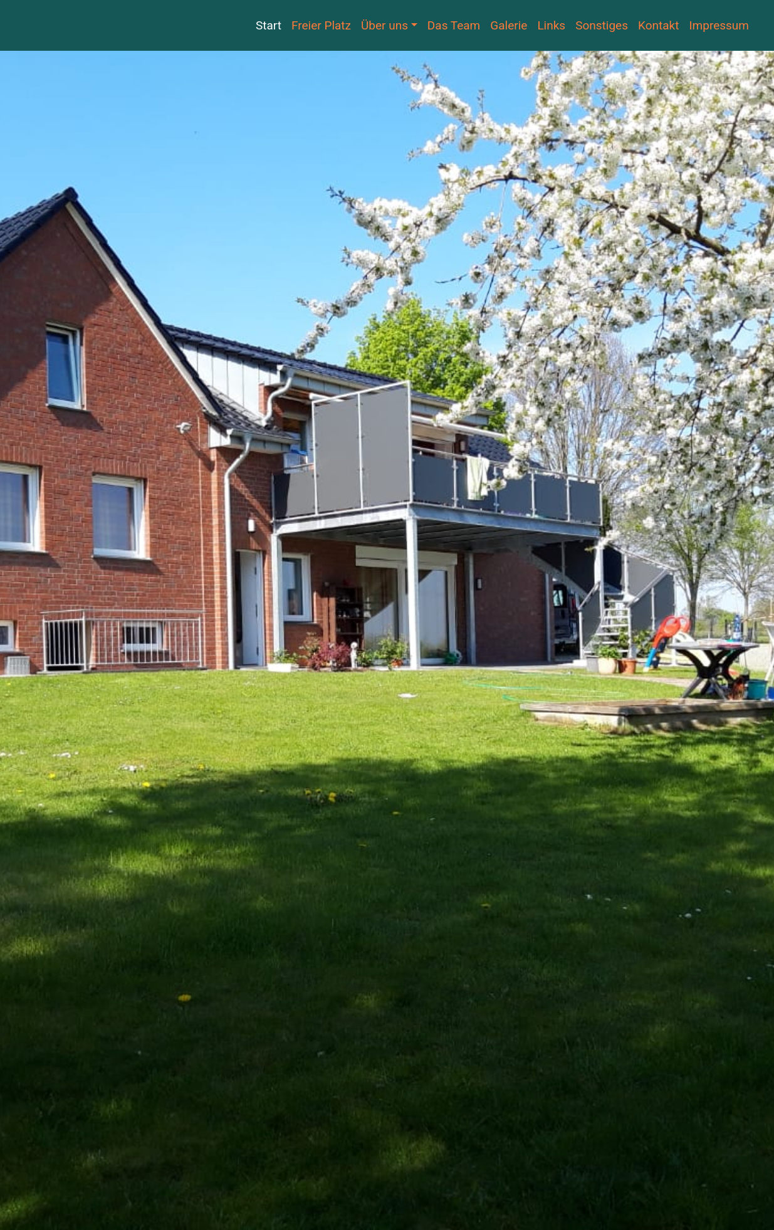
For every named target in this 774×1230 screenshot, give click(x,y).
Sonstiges (601, 25)
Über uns (384, 25)
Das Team (453, 25)
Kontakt (658, 25)
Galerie (508, 25)
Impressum (719, 25)
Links (551, 25)
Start (268, 25)
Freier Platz (321, 25)
